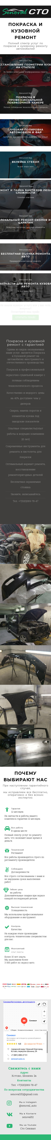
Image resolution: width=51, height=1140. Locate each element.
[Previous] (4, 985)
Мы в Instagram (28, 1102)
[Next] (46, 985)
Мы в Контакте (27, 1113)
